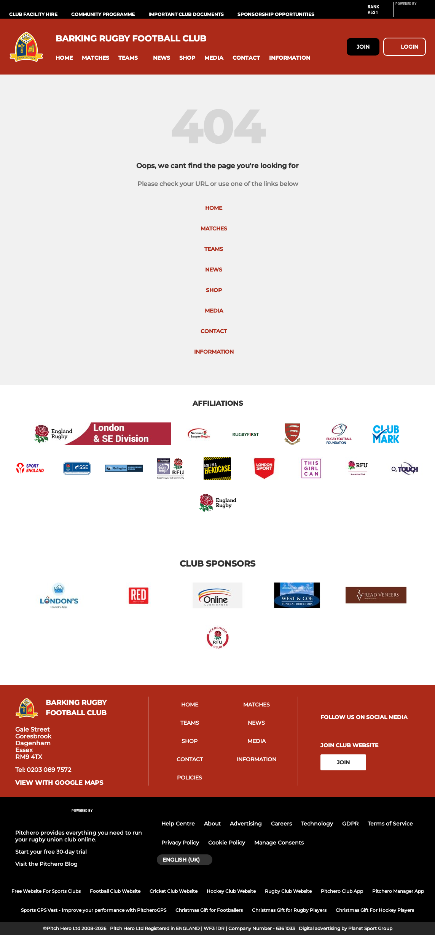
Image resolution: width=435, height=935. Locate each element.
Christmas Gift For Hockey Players (375, 910)
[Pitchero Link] (410, 12)
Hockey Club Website (231, 891)
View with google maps (59, 783)
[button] (64, 58)
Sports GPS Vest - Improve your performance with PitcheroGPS (93, 910)
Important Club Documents (186, 14)
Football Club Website (115, 891)
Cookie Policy (226, 842)
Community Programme (103, 14)
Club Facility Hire (33, 14)
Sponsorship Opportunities (275, 14)
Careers (281, 823)
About (212, 823)
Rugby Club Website (288, 891)
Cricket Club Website (174, 891)
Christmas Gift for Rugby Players (289, 910)
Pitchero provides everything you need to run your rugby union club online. (78, 836)
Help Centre (178, 823)
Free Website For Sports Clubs (46, 891)
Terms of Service (390, 823)
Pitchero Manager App (398, 891)
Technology (317, 823)
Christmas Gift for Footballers (209, 910)
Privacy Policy (180, 842)
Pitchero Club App (342, 891)
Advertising (246, 823)
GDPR (350, 823)
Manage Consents (279, 842)
